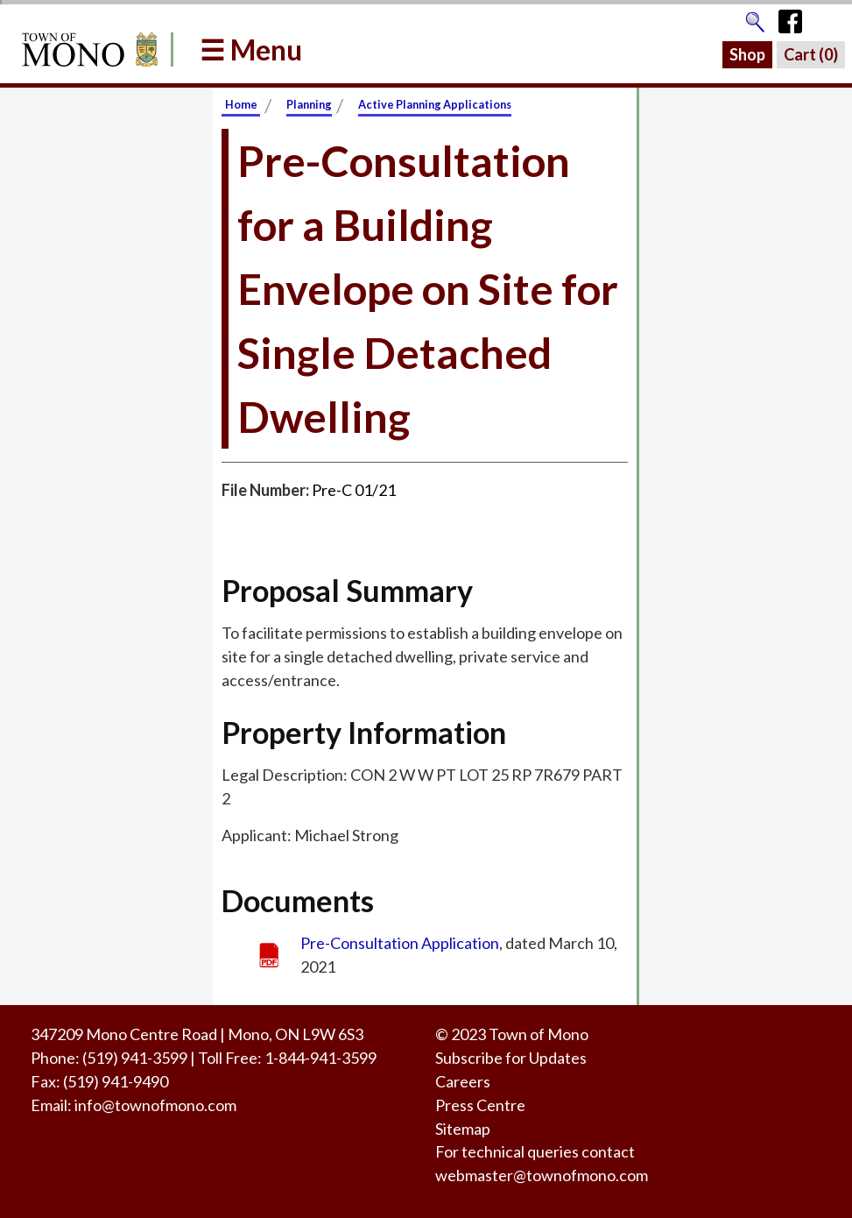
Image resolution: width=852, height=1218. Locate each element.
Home (241, 104)
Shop (747, 54)
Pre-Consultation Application (399, 942)
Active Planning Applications (434, 104)
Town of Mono (538, 1034)
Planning (309, 104)
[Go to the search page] (754, 17)
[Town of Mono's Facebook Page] (796, 17)
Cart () (811, 54)
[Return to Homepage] (86, 49)
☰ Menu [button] (251, 49)
